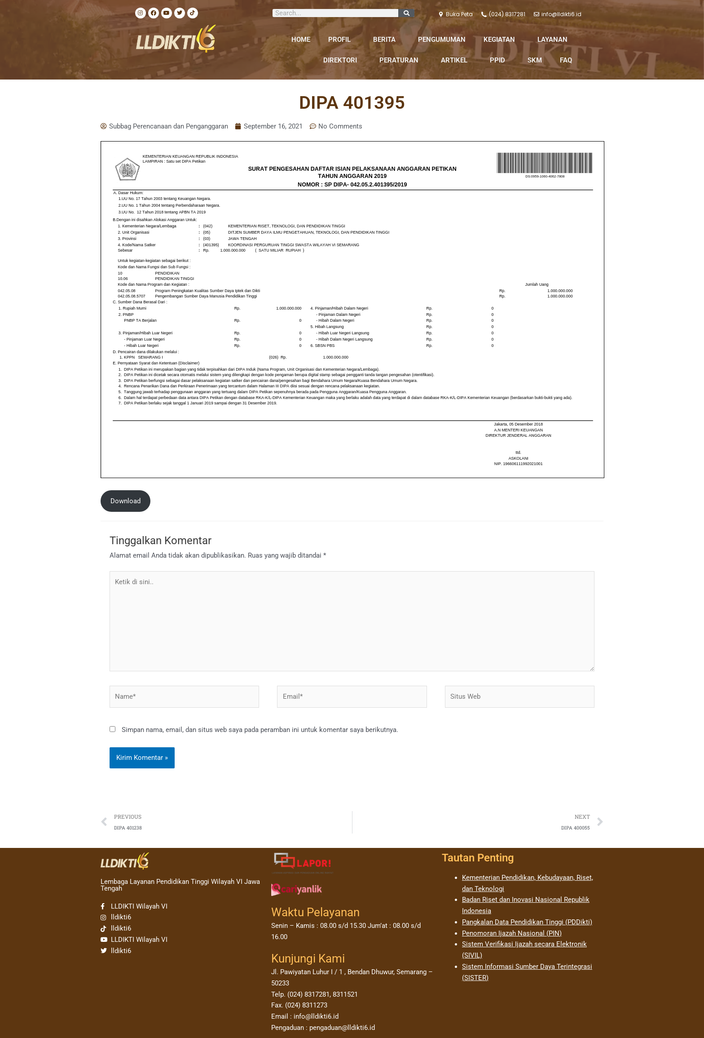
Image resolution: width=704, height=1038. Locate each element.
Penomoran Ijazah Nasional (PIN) (512, 933)
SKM (535, 60)
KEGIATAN (501, 39)
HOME (300, 39)
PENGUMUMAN (442, 39)
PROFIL (341, 39)
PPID (500, 60)
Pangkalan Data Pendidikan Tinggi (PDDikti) (527, 922)
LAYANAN (554, 39)
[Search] (406, 13)
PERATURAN (401, 60)
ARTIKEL (456, 60)
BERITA (386, 39)
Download (125, 501)
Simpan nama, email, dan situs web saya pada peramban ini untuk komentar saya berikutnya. (260, 730)
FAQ (566, 60)
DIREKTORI (342, 60)
